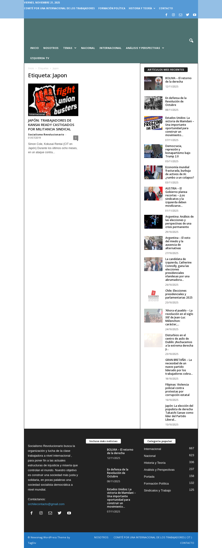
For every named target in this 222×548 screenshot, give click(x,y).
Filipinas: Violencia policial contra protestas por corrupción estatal (177, 390)
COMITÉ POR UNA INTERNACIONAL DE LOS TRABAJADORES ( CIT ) (153, 537)
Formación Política (111, 8)
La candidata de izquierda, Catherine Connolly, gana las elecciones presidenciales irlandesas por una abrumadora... (178, 269)
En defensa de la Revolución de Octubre (176, 101)
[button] (191, 41)
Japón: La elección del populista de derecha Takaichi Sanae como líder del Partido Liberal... (179, 413)
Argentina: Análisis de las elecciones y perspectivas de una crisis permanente (179, 222)
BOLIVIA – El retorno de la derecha (178, 80)
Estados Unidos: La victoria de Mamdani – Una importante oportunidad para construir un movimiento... (179, 126)
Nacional (88, 48)
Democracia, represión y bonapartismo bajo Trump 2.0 (177, 151)
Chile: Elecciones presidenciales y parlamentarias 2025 (179, 294)
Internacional (110, 48)
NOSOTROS (101, 537)
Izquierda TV (39, 58)
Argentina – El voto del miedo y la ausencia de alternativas (177, 243)
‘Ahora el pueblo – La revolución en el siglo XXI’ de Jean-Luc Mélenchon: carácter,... (179, 317)
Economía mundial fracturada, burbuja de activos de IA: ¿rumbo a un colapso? (179, 172)
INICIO (34, 48)
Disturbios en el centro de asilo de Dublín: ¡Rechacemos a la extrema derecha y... (179, 342)
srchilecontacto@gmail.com (46, 504)
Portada (149, 476)
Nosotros (50, 48)
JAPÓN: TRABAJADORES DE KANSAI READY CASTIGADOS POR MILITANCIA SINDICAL (51, 124)
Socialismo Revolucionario (46, 134)
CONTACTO (166, 8)
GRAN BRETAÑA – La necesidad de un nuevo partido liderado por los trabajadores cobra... (179, 367)
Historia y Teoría (142, 8)
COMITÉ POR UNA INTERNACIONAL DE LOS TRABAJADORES (59, 8)
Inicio (31, 68)
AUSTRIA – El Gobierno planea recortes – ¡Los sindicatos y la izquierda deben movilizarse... (176, 197)
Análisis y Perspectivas (145, 48)
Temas (69, 48)
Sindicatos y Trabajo (157, 490)
